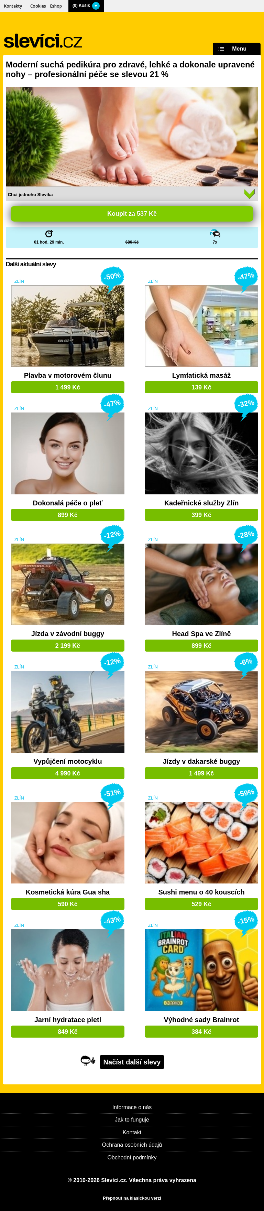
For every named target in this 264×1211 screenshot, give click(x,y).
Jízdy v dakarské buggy (201, 761)
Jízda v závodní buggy (67, 633)
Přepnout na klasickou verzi (132, 1198)
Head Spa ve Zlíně (201, 633)
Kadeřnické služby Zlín (201, 503)
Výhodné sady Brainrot (201, 1020)
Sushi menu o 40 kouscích (201, 892)
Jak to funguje (132, 1120)
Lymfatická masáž (201, 375)
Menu (231, 49)
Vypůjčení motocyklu (67, 761)
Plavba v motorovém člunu (68, 375)
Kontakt (132, 1132)
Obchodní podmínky (131, 1157)
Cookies (38, 6)
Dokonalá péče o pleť (67, 503)
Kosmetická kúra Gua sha (68, 892)
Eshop (56, 6)
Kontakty (13, 6)
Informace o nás (132, 1107)
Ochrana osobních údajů (132, 1145)
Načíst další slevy (132, 1062)
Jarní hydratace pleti (67, 1020)
